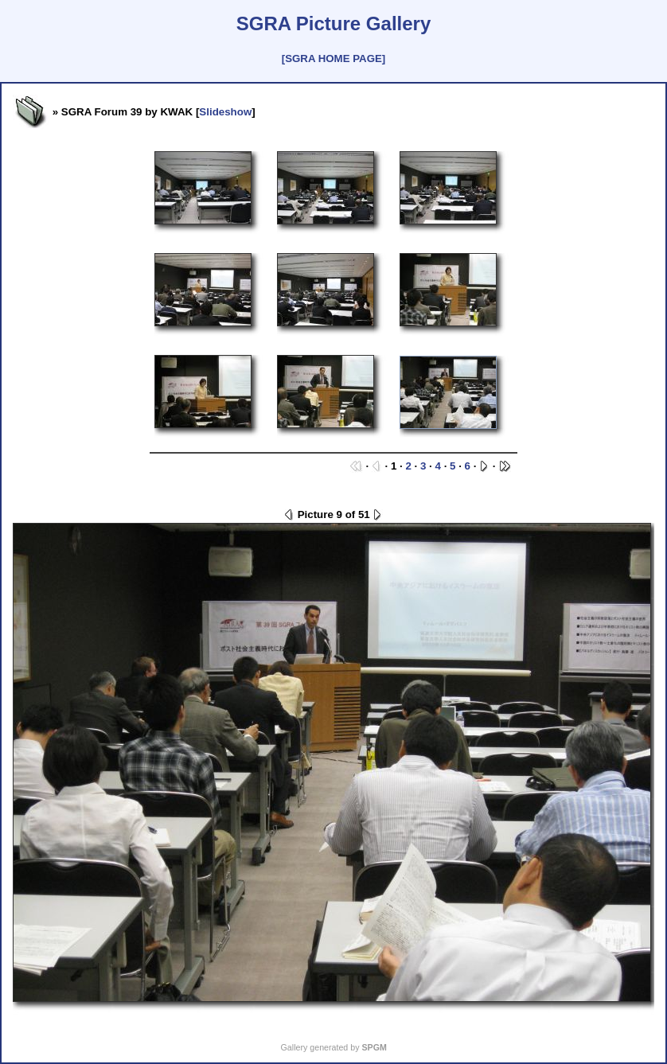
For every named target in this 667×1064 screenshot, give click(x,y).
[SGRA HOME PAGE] (333, 58)
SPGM (373, 1047)
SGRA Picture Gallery (333, 23)
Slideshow (225, 112)
